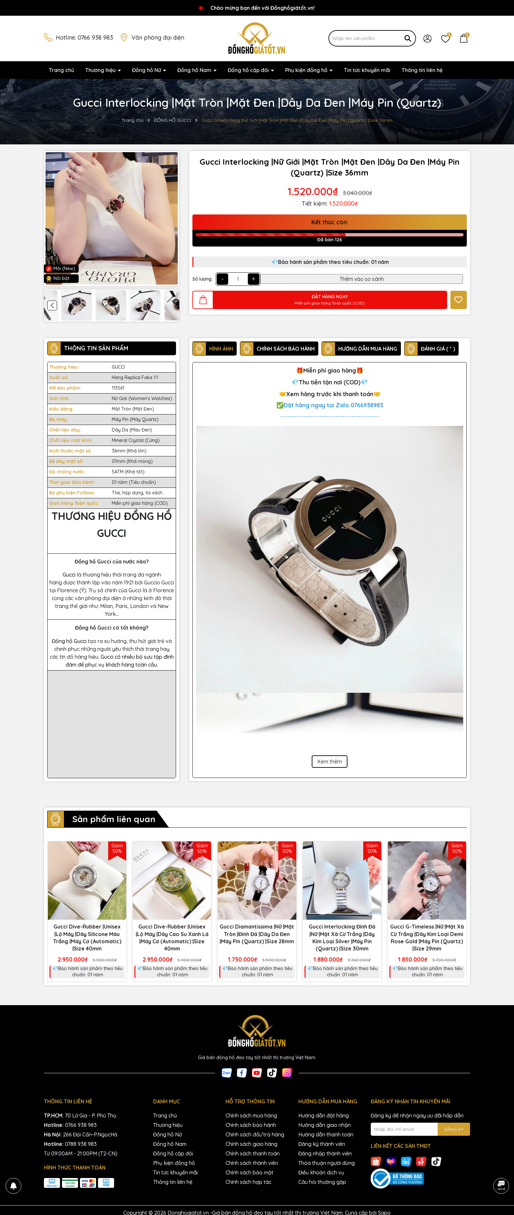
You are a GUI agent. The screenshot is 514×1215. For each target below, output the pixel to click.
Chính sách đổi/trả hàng (255, 1134)
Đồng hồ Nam (195, 70)
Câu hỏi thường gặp (322, 1182)
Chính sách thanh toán (253, 1153)
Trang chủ (61, 70)
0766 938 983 (95, 37)
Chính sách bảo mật (249, 1172)
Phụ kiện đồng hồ (307, 70)
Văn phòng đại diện (157, 37)
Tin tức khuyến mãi (367, 70)
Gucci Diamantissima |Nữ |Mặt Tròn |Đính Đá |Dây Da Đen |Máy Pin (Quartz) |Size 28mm (257, 934)
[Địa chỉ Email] (420, 1129)
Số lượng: (202, 279)
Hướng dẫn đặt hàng (323, 1115)
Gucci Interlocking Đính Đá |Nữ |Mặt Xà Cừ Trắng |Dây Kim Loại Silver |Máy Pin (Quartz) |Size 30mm (342, 937)
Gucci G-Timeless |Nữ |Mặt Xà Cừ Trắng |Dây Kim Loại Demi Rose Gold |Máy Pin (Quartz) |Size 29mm (427, 937)
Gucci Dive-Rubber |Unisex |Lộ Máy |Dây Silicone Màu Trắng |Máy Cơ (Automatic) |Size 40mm (87, 937)
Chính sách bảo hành (251, 1125)
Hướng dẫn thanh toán (325, 1134)
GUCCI (118, 367)
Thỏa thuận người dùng (326, 1163)
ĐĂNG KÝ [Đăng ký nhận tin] (454, 1129)
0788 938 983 (81, 1144)
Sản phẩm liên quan (113, 819)
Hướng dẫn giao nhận (324, 1125)
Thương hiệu (101, 70)
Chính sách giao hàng (251, 1144)
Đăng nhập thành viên (325, 1153)
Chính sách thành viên (252, 1163)
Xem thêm (329, 761)
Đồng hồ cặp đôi (249, 70)
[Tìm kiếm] (407, 38)
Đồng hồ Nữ (147, 70)
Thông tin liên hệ (422, 70)
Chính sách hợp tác (248, 1182)
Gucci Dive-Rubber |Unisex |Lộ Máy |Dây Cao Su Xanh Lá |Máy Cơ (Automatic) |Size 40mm (172, 937)
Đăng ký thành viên (321, 1144)
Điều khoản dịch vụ (321, 1172)
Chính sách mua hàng (251, 1115)
